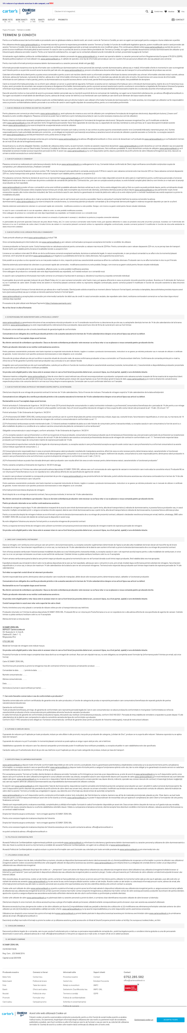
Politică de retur (39, 994)
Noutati (6, 994)
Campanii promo (39, 1002)
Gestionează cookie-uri (143, 1020)
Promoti (6, 998)
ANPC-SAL (98, 989)
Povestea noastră (70, 977)
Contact (179, 20)
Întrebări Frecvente (101, 981)
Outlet (51, 20)
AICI (92, 63)
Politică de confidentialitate (74, 998)
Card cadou (7, 1002)
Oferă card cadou (40, 989)
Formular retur (39, 998)
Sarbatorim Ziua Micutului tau (75, 989)
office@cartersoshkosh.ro (134, 980)
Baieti (41, 20)
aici (59, 465)
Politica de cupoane (71, 1006)
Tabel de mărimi (39, 985)
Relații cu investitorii (71, 985)
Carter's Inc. (68, 981)
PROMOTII (63, 20)
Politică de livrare (40, 981)
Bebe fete (8, 20)
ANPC (96, 985)
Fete (33, 20)
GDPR (96, 994)
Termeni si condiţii (70, 994)
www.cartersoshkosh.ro (30, 45)
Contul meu (37, 977)
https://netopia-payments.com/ (58, 303)
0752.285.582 (8, 641)
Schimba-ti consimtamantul (74, 1002)
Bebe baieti (22, 20)
